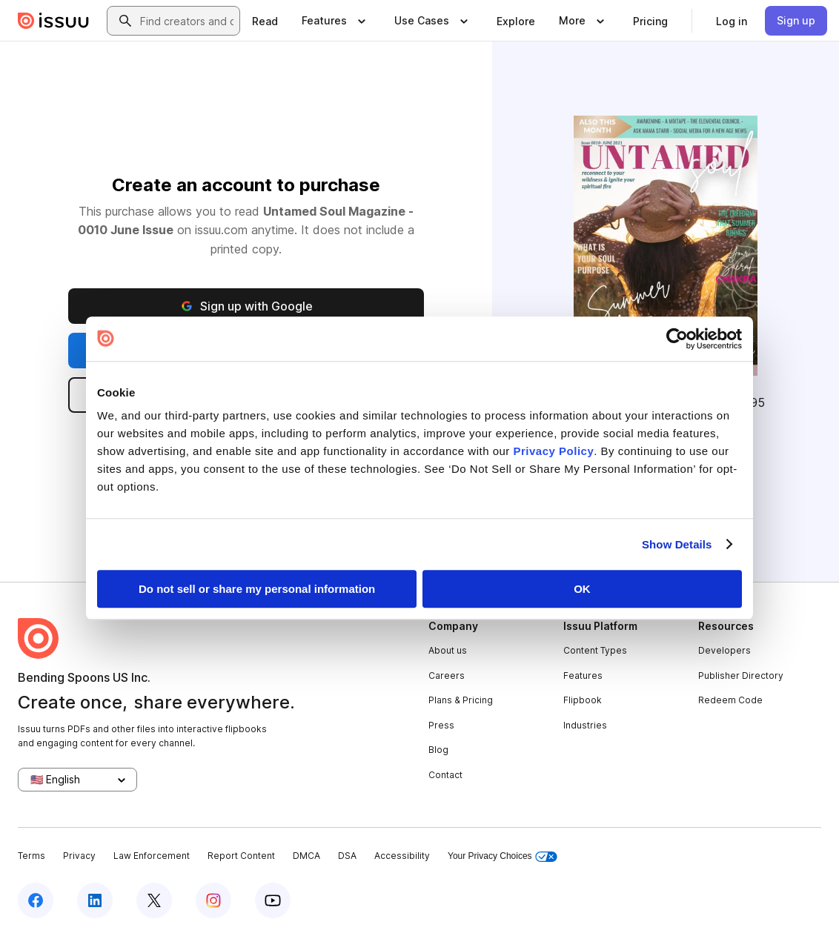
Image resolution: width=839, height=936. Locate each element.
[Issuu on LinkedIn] (95, 900)
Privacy (79, 855)
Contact (445, 774)
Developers (724, 650)
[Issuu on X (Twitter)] (154, 900)
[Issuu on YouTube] (273, 900)
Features (583, 675)
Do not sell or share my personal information (257, 588)
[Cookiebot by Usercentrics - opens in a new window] (677, 339)
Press (441, 725)
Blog (438, 749)
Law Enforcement (151, 855)
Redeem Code (730, 700)
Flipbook (582, 700)
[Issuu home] (53, 21)
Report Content (241, 855)
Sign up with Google (246, 306)
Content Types (595, 650)
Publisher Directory (740, 675)
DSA (347, 855)
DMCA (306, 855)
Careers (446, 675)
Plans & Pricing (460, 700)
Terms (31, 855)
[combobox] (186, 21)
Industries (585, 725)
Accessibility (402, 855)
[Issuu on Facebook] (35, 900)
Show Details (677, 544)
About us (447, 650)
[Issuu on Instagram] (213, 900)
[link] (265, 21)
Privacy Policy (554, 451)
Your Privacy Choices (502, 856)
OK (582, 588)
